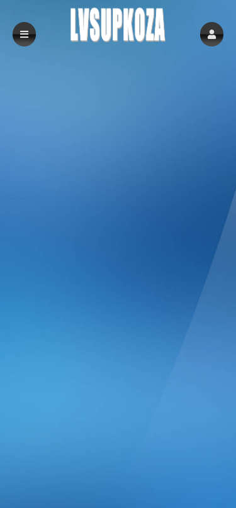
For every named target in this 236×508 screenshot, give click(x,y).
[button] (211, 34)
